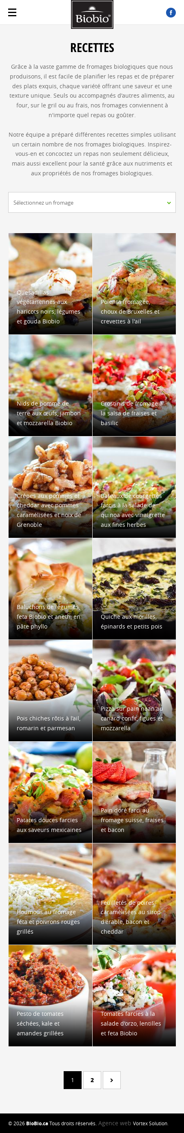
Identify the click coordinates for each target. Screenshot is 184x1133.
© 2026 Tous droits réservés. (52, 1123)
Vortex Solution (150, 1123)
